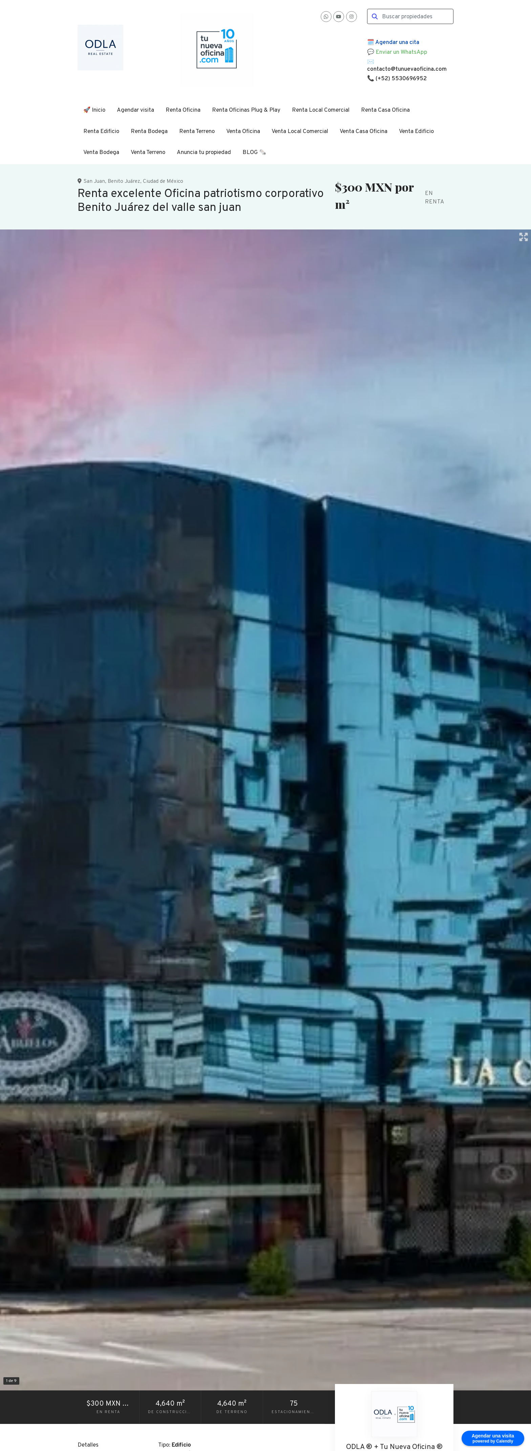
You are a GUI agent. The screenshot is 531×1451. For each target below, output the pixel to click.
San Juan (94, 181)
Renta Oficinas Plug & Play (246, 110)
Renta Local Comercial (320, 110)
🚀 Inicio (94, 110)
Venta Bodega (101, 152)
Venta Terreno (148, 152)
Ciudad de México (163, 181)
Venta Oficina (243, 131)
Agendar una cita (397, 42)
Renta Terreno (197, 131)
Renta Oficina (183, 110)
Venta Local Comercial (300, 131)
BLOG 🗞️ (254, 152)
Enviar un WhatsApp (401, 52)
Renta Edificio (101, 131)
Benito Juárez (124, 181)
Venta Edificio (416, 131)
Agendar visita (135, 110)
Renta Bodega (149, 131)
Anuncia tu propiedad (204, 152)
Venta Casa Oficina (363, 131)
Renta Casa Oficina (385, 110)
